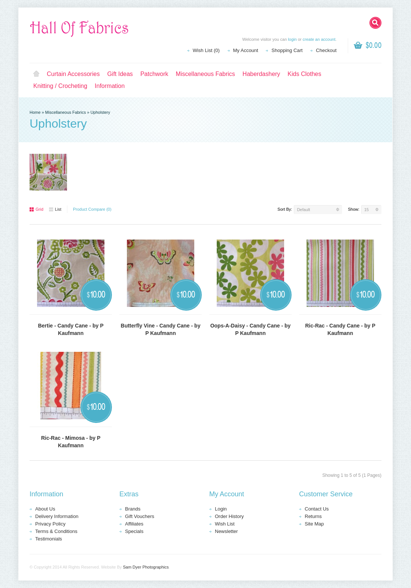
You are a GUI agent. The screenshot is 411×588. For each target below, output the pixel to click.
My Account (245, 50)
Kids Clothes (304, 74)
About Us (45, 509)
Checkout (326, 50)
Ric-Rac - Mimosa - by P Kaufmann (71, 441)
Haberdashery (261, 74)
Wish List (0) (206, 50)
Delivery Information (57, 516)
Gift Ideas (120, 74)
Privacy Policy (50, 524)
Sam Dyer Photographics (145, 567)
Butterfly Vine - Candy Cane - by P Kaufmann (161, 329)
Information (110, 86)
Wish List (225, 524)
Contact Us (317, 509)
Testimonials (48, 539)
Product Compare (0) (92, 209)
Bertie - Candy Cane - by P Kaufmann (70, 329)
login (292, 39)
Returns (313, 516)
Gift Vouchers (139, 516)
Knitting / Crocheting (60, 86)
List (55, 209)
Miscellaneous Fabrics (205, 74)
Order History (229, 516)
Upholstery (100, 112)
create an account (318, 39)
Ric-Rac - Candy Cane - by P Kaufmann (340, 329)
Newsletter (226, 531)
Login (221, 509)
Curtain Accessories (73, 74)
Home (36, 74)
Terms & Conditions (56, 531)
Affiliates (134, 524)
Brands (132, 509)
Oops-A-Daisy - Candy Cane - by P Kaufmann (250, 329)
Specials (134, 531)
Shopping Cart (286, 50)
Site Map (314, 524)
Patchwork (154, 74)
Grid (36, 209)
